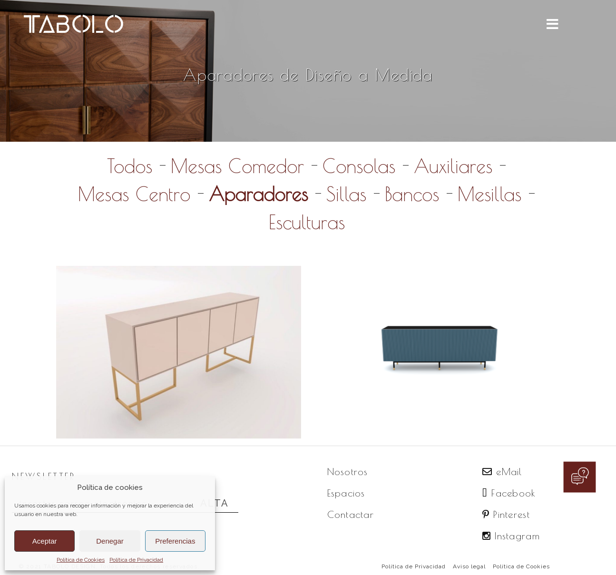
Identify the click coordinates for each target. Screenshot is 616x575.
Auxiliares (453, 166)
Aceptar (44, 541)
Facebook (509, 492)
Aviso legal (469, 566)
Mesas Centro (134, 194)
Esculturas (307, 222)
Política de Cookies (81, 559)
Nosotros (347, 471)
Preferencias (175, 541)
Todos (129, 166)
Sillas (346, 194)
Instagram (511, 535)
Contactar (350, 514)
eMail (502, 471)
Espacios (346, 492)
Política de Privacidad (136, 559)
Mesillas (489, 194)
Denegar (110, 541)
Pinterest (506, 514)
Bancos (412, 194)
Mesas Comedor (237, 166)
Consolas (359, 166)
